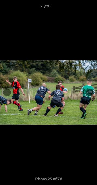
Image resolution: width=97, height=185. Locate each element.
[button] (78, 7)
